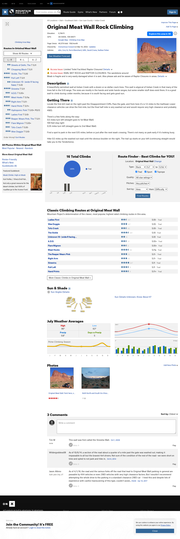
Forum (112, 12)
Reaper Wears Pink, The (22, 118)
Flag (174, 445)
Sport (148, 172)
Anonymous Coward (66, 47)
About (66, 510)
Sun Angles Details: (78, 302)
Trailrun (32, 3)
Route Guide (69, 12)
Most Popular (8, 148)
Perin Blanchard (75, 50)
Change (158, 161)
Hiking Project (147, 510)
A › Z (34, 59)
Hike (21, 3)
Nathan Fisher (103, 50)
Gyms (80, 12)
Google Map (63, 40)
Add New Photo (171, 365)
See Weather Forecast (59, 56)
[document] (155, 527)
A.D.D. (14, 93)
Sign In (172, 12)
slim (59, 50)
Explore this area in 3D (160, 33)
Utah (61, 20)
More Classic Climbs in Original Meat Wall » (70, 277)
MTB (13, 3)
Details (107, 69)
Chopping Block (19, 69)
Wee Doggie (17, 131)
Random (29, 148)
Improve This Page (169, 22)
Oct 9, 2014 (111, 459)
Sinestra (15, 88)
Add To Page (172, 26)
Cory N (65, 50)
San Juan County (86, 20)
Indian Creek (100, 20)
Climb (4, 3)
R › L (22, 59)
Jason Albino (55, 471)
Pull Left (15, 78)
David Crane (92, 50)
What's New (91, 12)
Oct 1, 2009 (115, 440)
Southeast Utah (71, 20)
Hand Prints (16, 106)
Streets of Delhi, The (21, 65)
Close (155, 531)
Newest (19, 148)
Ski (41, 3)
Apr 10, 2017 (142, 481)
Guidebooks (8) (9, 165)
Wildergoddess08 (57, 452)
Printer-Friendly (9, 159)
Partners (103, 12)
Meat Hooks (16, 97)
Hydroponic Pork (19, 110)
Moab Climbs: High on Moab (14, 175)
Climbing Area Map (22, 42)
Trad (138, 172)
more (133, 480)
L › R (10, 59)
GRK (84, 50)
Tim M (52, 440)
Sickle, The (16, 73)
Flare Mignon (17, 123)
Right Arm (16, 101)
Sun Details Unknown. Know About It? (133, 297)
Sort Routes (20, 137)
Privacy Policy (165, 525)
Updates (92, 47)
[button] (138, 55)
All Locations (52, 20)
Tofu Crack (16, 127)
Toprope (160, 172)
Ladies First (16, 114)
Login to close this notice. (40, 528)
